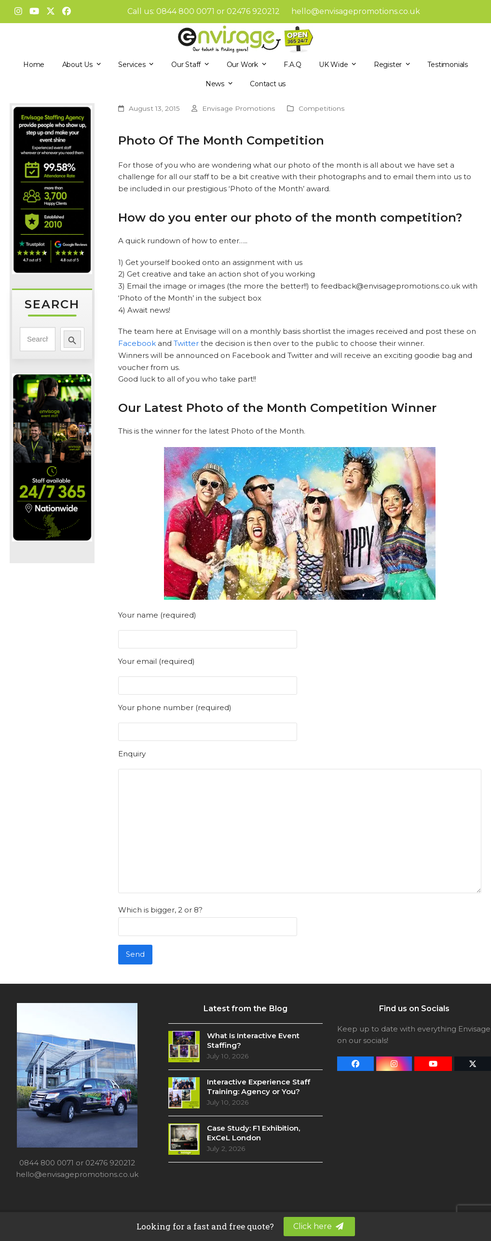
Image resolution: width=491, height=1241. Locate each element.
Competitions (322, 108)
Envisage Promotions (238, 108)
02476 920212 (253, 11)
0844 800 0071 (185, 11)
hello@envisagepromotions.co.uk (355, 11)
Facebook (137, 343)
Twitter (186, 343)
